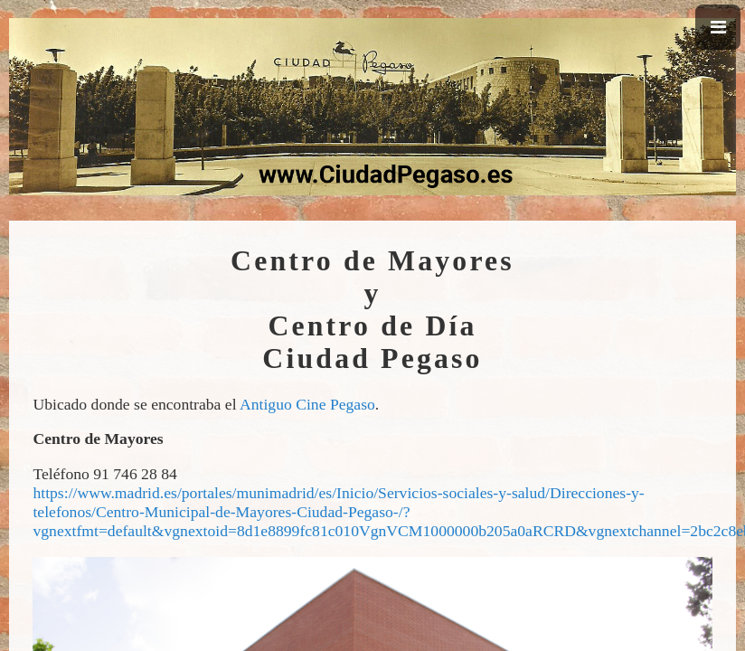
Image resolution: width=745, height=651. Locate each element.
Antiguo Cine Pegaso (307, 404)
